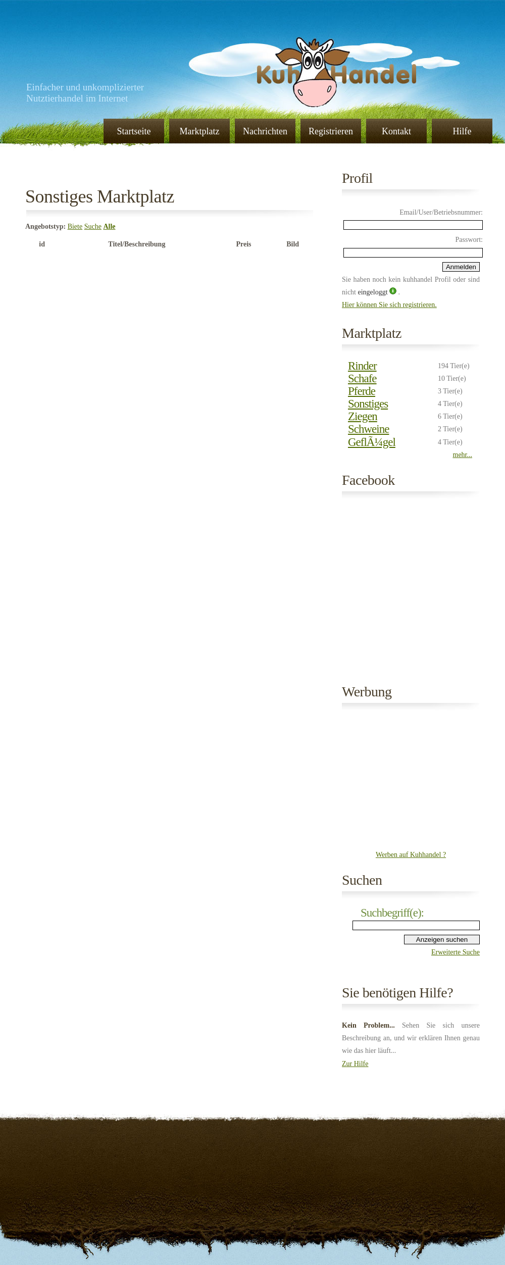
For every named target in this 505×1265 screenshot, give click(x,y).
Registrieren (331, 131)
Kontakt (396, 131)
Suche (93, 226)
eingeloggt (374, 292)
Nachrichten (265, 131)
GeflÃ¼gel (371, 442)
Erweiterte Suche (455, 952)
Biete (75, 226)
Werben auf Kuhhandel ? (411, 854)
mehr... (463, 455)
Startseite (134, 131)
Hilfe (462, 131)
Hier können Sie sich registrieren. (389, 305)
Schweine (368, 429)
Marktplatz (200, 131)
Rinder (362, 366)
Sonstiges (368, 403)
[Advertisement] (411, 781)
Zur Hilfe (355, 1064)
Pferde (361, 391)
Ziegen (362, 416)
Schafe (362, 378)
